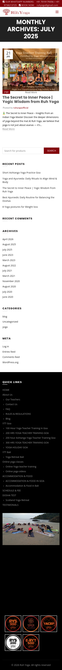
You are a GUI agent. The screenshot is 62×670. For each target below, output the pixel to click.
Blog (8, 418)
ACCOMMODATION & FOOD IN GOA (25, 480)
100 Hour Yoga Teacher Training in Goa (27, 428)
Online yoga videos (16, 471)
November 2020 (11, 281)
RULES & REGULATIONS (18, 413)
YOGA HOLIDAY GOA (17, 447)
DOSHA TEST (9, 495)
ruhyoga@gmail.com (47, 5)
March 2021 (8, 275)
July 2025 (7, 249)
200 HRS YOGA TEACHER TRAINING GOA (27, 433)
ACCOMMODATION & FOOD (17, 476)
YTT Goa (6, 423)
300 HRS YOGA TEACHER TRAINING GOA (27, 442)
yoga (6, 91)
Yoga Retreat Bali (15, 457)
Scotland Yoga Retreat (17, 500)
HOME (5, 389)
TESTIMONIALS (10, 504)
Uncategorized (10, 321)
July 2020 (7, 291)
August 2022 (9, 265)
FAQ (8, 409)
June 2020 (7, 296)
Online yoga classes (12, 461)
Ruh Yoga (25, 665)
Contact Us (11, 404)
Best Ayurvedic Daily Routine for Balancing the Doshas (28, 199)
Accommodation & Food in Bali (22, 485)
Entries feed (8, 351)
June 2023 (7, 254)
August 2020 (9, 286)
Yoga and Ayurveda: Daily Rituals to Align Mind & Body (29, 180)
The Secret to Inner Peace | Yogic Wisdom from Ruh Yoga (30, 99)
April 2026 (7, 239)
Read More (31, 92)
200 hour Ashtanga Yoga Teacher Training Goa (30, 437)
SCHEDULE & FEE (11, 490)
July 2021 (7, 270)
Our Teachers (13, 399)
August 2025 (9, 244)
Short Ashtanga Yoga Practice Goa (21, 172)
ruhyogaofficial (20, 107)
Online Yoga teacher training (21, 466)
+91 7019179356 (45, 1)
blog (4, 316)
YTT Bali (6, 452)
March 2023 (8, 260)
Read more (8, 129)
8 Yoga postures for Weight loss (20, 206)
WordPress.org (10, 362)
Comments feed (11, 357)
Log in (5, 346)
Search (51, 150)
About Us (7, 394)
